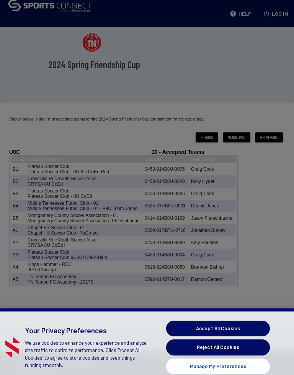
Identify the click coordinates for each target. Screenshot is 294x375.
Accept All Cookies (218, 335)
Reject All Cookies (218, 354)
